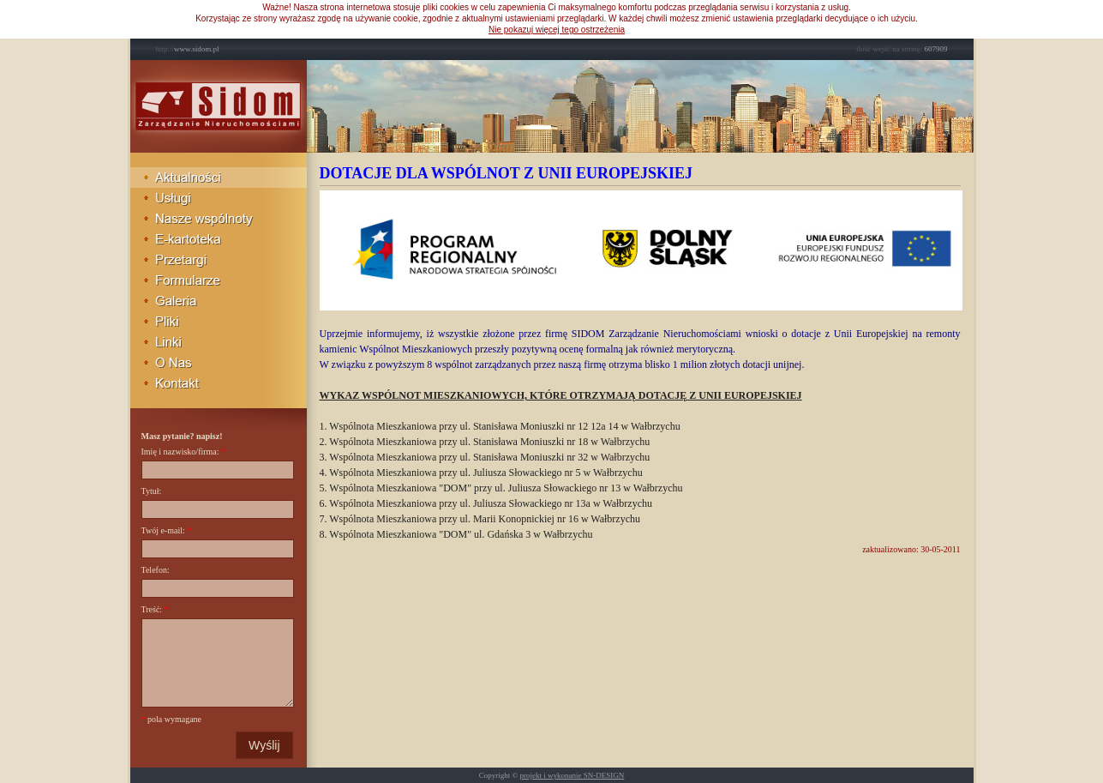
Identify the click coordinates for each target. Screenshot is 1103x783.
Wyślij (264, 745)
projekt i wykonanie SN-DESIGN (572, 775)
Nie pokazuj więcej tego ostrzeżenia (557, 29)
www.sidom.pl (187, 49)
